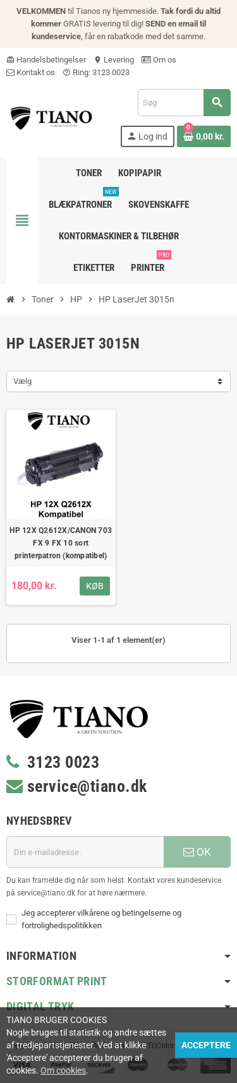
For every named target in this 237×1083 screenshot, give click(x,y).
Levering (114, 59)
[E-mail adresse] (85, 852)
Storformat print (56, 981)
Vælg (22, 381)
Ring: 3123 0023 (96, 72)
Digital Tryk (40, 1006)
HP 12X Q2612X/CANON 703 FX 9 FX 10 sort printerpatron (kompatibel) (60, 543)
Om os (159, 59)
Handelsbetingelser (46, 59)
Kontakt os (30, 72)
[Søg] (184, 102)
